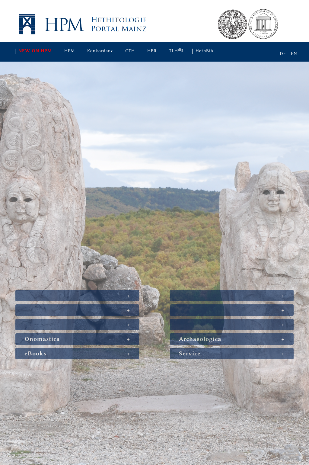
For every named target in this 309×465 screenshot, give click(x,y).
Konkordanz (100, 51)
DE (283, 53)
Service (190, 353)
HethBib (204, 51)
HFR (152, 51)
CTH (130, 51)
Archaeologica (200, 338)
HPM (69, 51)
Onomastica (42, 338)
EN (294, 53)
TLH (176, 51)
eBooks (35, 353)
